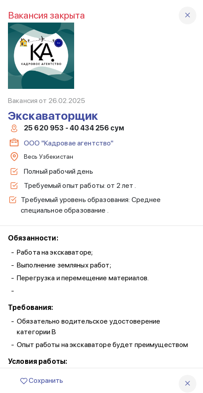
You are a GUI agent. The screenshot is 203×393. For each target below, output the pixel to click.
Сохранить (41, 380)
